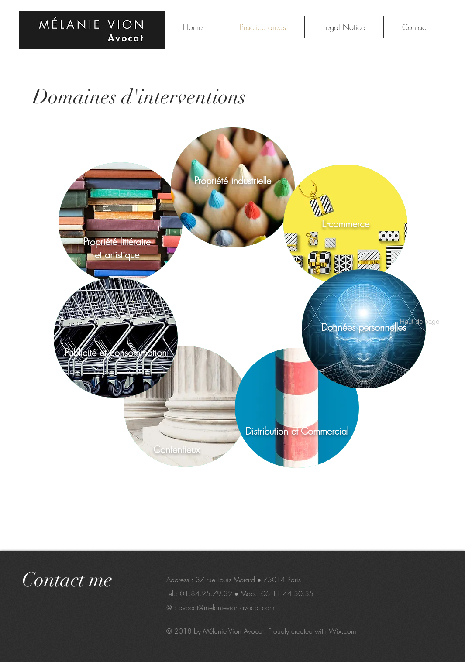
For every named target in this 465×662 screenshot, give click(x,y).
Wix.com (342, 631)
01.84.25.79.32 (206, 593)
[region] (121, 222)
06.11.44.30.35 (287, 593)
